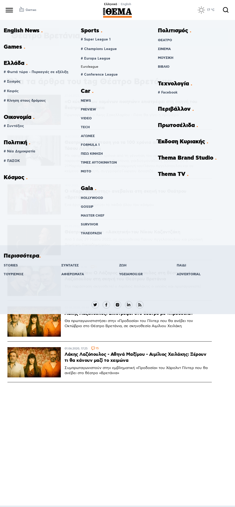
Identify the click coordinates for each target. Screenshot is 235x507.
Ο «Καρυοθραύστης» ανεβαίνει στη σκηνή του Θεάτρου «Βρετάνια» (125, 194)
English (126, 4)
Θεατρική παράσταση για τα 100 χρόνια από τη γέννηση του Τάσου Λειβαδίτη (130, 145)
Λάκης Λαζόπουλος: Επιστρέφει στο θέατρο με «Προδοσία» (129, 313)
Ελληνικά (110, 4)
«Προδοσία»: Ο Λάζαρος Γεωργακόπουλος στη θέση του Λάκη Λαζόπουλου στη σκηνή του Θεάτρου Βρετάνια (132, 276)
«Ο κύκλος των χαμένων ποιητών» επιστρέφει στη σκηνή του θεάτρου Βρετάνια (131, 105)
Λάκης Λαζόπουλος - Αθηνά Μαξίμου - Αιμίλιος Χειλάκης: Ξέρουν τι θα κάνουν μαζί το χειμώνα (135, 357)
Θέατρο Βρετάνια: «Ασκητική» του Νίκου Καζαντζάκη (122, 232)
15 (97, 348)
